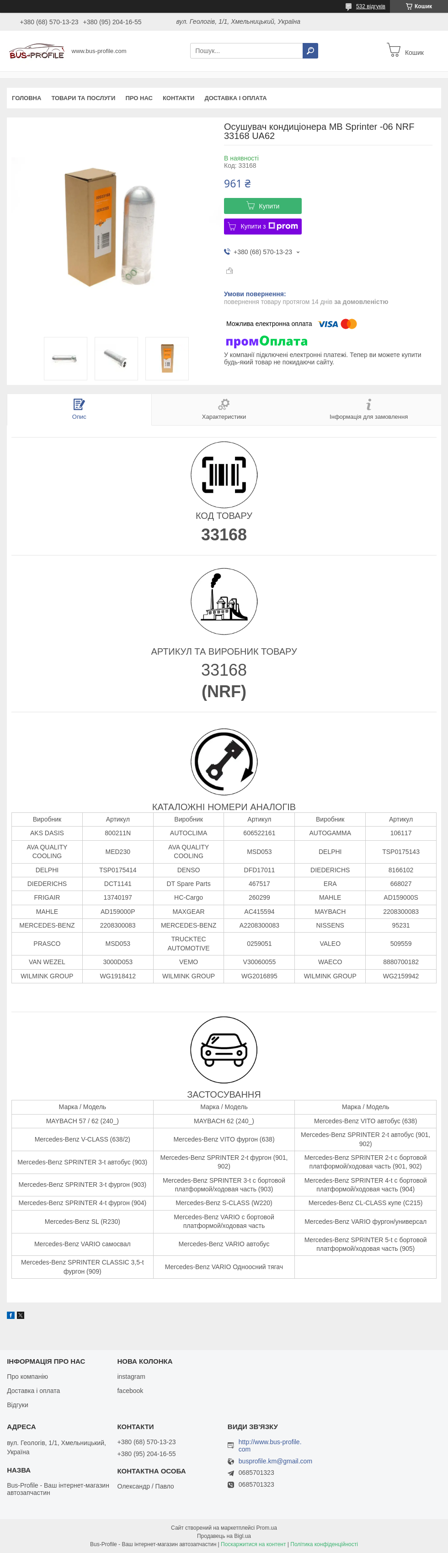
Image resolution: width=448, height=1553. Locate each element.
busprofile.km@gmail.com (275, 1461)
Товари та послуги (83, 98)
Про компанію (27, 1376)
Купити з (269, 226)
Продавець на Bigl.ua (224, 1536)
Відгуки (17, 1405)
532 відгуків (370, 6)
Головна (26, 98)
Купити (269, 206)
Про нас (138, 98)
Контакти (179, 98)
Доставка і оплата (235, 98)
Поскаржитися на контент (253, 1544)
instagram (131, 1376)
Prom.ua (266, 1528)
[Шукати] (310, 51)
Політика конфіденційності (324, 1544)
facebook (130, 1390)
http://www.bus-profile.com (270, 1445)
